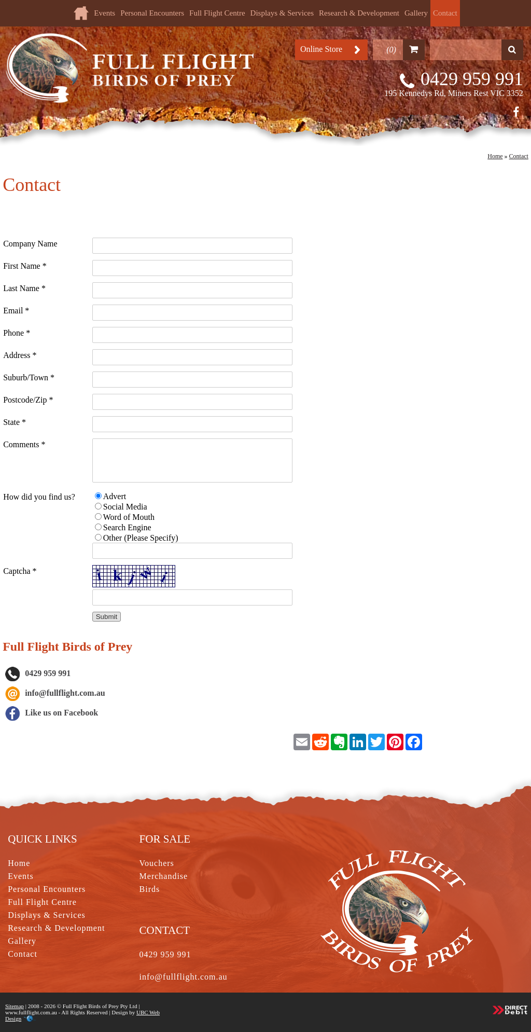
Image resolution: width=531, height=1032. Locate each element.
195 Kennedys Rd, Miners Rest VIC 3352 (453, 93)
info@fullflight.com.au (65, 693)
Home (494, 156)
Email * (16, 310)
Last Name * (24, 288)
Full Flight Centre (217, 13)
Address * (19, 355)
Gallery (416, 13)
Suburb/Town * (28, 377)
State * (14, 422)
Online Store (321, 49)
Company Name (30, 243)
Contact (445, 13)
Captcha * (19, 571)
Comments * (24, 444)
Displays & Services (282, 13)
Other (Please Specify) (140, 537)
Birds (149, 889)
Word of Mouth (129, 517)
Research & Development (359, 13)
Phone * (16, 332)
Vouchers (156, 863)
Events (104, 13)
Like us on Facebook (51, 712)
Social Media (125, 506)
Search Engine (127, 527)
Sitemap (14, 1006)
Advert (114, 496)
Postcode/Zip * (28, 399)
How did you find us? (39, 496)
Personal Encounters (152, 13)
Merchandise (163, 876)
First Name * (25, 266)
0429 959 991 (472, 78)
